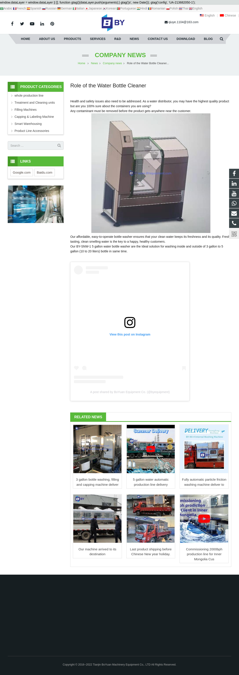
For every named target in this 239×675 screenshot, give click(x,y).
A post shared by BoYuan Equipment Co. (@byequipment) (130, 392)
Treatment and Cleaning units (35, 102)
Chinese (228, 15)
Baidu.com (44, 172)
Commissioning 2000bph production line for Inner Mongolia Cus (204, 554)
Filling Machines (26, 109)
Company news (119, 55)
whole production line (29, 95)
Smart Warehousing (28, 124)
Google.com (22, 172)
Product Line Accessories (32, 131)
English (207, 15)
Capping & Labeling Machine (34, 116)
